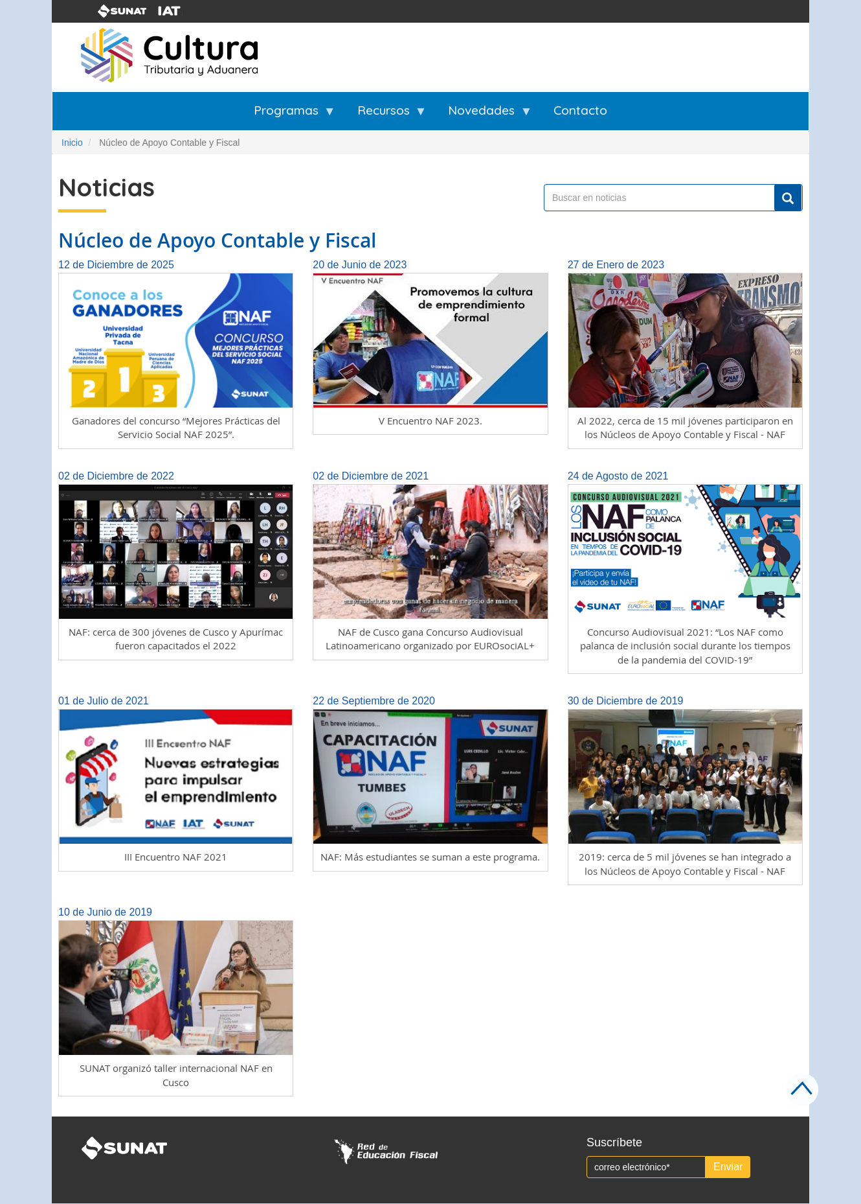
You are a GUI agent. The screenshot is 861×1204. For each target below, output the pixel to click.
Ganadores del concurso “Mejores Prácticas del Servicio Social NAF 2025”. (176, 427)
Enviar (728, 1166)
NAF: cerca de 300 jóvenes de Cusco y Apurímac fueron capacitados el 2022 (176, 638)
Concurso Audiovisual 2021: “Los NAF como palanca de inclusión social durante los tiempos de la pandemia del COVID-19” (685, 645)
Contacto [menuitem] (580, 110)
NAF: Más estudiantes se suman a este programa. (430, 856)
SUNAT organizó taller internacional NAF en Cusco (176, 1074)
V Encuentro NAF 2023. (430, 420)
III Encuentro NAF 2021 (175, 856)
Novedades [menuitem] (481, 115)
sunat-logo (122, 11)
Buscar (788, 198)
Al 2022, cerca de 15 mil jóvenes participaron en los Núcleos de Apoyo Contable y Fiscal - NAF (685, 427)
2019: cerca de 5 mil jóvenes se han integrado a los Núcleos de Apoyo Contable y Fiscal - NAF (685, 863)
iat (177, 11)
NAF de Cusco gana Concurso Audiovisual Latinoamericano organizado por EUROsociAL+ (430, 638)
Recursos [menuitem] (383, 115)
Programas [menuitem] (286, 115)
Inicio (72, 142)
